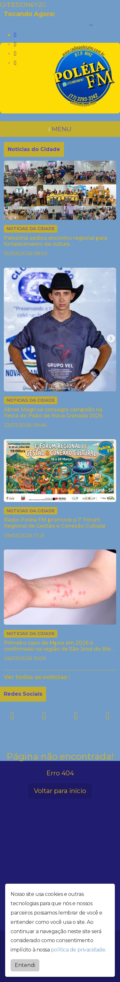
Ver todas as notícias (37, 677)
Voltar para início (60, 791)
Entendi (25, 965)
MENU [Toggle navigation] (60, 129)
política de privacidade (78, 950)
